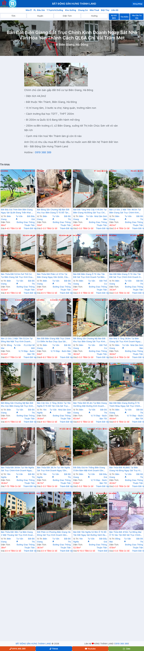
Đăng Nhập (137, 4)
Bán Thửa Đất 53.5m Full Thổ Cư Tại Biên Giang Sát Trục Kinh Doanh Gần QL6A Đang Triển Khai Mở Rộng (17, 276)
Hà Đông (4, 171)
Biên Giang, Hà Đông (73, 44)
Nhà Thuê (94, 10)
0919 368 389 (43, 152)
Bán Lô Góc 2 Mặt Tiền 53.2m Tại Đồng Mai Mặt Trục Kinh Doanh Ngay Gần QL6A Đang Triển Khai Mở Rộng (17, 340)
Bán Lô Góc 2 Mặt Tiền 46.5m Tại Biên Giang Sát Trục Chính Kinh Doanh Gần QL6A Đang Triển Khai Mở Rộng (125, 211)
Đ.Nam (26, 235)
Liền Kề (114, 10)
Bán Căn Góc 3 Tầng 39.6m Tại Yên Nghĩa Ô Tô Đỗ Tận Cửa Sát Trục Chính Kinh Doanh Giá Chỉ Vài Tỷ (54, 405)
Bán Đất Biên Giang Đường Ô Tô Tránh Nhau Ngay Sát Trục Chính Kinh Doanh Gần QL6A (124, 405)
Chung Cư (83, 10)
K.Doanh (19, 300)
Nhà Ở (29, 10)
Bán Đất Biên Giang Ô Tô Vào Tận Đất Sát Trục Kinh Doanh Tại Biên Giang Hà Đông (89, 276)
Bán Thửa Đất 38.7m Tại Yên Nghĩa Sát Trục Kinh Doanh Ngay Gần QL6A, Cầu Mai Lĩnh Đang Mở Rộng (53, 469)
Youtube (90, 648)
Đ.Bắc (62, 171)
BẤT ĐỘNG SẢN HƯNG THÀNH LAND (33, 643)
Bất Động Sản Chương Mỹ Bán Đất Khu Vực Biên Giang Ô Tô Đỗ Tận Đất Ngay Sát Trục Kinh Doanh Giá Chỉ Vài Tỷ (53, 211)
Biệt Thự (105, 10)
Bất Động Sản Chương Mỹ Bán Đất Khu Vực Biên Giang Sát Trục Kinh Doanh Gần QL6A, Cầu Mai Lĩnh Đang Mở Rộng (89, 340)
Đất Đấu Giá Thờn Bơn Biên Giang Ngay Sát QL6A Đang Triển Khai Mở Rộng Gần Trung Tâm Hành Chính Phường (17, 211)
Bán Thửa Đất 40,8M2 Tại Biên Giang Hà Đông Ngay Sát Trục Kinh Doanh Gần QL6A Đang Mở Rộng (126, 469)
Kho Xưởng (70, 10)
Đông (98, 300)
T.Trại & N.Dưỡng (55, 10)
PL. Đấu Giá (39, 10)
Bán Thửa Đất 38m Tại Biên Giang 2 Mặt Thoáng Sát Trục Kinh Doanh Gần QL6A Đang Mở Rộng (17, 534)
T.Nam (25, 171)
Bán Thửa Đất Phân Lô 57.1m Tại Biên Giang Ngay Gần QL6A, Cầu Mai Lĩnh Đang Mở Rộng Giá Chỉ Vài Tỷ (53, 276)
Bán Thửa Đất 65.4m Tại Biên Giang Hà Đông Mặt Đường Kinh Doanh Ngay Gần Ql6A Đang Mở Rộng (90, 405)
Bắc (135, 300)
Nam (98, 235)
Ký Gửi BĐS (114, 16)
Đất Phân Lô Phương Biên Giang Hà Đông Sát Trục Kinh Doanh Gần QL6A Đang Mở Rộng (53, 534)
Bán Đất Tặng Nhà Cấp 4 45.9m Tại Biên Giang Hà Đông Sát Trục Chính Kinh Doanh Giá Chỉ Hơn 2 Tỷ (90, 211)
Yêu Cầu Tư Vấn (137, 16)
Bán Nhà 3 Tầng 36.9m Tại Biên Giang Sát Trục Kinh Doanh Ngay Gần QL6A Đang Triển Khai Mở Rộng (124, 340)
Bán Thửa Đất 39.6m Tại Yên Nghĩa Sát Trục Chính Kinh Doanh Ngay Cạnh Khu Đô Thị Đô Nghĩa (17, 469)
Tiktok (54, 648)
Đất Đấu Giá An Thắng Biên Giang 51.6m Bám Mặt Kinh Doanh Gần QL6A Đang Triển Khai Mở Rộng (89, 469)
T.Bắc (133, 235)
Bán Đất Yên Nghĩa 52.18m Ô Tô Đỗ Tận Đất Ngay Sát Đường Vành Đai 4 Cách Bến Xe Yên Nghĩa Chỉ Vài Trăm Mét (89, 534)
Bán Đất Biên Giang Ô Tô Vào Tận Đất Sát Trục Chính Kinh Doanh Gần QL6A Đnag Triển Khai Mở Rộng (126, 276)
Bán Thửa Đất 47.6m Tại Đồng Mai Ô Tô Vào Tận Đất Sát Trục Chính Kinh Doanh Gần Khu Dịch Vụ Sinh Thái (125, 534)
